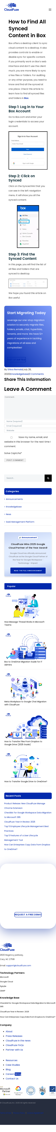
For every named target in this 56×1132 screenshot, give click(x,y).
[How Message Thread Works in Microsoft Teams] (26, 594)
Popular (11, 586)
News (8, 514)
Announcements (14, 499)
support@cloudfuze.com (18, 965)
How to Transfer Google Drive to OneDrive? (25, 781)
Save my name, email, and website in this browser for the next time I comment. (27, 442)
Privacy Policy (19, 1113)
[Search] (48, 478)
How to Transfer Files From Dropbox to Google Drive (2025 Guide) (23, 743)
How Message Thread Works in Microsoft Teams (24, 623)
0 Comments (36, 374)
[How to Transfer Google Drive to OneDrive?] (26, 754)
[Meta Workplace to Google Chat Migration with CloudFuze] (26, 674)
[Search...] (24, 478)
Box (26, 98)
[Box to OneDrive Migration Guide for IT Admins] (26, 634)
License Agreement (35, 1113)
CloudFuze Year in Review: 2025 (19, 821)
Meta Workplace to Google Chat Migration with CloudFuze (25, 703)
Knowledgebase (19, 374)
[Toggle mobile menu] (50, 9)
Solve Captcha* (13, 453)
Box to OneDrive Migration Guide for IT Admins (23, 663)
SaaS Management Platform (20, 521)
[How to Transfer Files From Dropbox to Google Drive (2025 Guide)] (26, 714)
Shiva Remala (15, 369)
